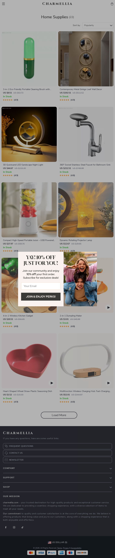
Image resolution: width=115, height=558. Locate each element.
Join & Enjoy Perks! (41, 296)
